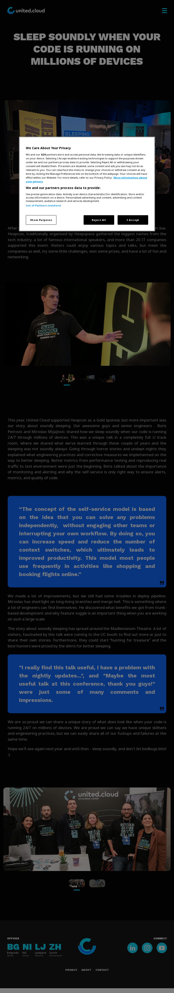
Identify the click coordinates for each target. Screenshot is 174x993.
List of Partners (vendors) (43, 205)
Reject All (99, 220)
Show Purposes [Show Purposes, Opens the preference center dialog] (41, 220)
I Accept (133, 220)
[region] (87, 184)
